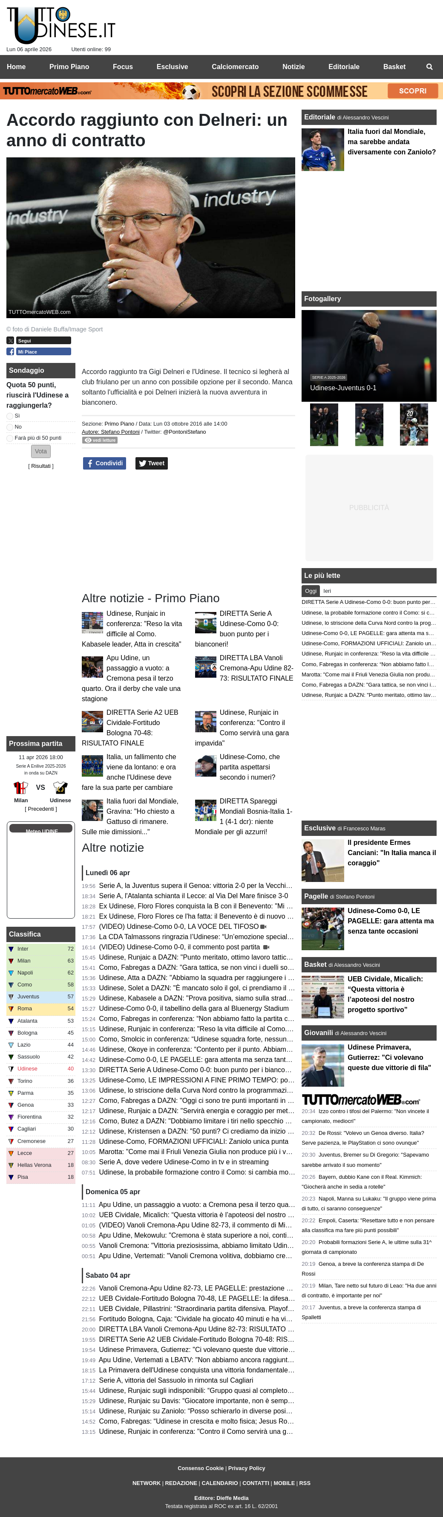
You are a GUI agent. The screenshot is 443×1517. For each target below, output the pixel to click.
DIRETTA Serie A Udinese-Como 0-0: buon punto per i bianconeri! (199, 1069)
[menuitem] (429, 67)
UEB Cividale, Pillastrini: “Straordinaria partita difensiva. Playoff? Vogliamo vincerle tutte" (232, 1308)
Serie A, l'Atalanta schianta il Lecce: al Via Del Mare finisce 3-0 (193, 895)
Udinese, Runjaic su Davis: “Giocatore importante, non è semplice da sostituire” (219, 1400)
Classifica (25, 934)
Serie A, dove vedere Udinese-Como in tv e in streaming (184, 1162)
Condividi (104, 463)
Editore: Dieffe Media (221, 1498)
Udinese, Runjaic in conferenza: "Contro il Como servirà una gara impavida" (213, 1431)
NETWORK (146, 1483)
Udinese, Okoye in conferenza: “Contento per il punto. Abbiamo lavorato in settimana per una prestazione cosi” (266, 1049)
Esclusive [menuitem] (172, 66)
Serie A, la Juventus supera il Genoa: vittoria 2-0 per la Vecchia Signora (207, 885)
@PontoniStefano (184, 432)
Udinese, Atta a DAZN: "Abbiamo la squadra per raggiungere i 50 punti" (207, 977)
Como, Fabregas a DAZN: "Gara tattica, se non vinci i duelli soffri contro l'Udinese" (223, 967)
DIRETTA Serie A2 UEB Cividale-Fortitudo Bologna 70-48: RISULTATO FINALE (219, 1339)
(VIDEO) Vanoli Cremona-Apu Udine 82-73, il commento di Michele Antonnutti (216, 1225)
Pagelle (316, 896)
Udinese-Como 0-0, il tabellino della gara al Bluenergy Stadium (194, 1008)
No (18, 426)
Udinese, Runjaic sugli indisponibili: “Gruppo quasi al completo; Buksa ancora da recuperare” (239, 1390)
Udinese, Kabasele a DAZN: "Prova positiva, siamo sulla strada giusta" (206, 998)
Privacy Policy (246, 1468)
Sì (17, 415)
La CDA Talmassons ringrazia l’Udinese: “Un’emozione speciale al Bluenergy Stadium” (229, 936)
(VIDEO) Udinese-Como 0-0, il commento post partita (180, 947)
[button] (41, 451)
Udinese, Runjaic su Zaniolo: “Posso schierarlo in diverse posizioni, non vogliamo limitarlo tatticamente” (255, 1411)
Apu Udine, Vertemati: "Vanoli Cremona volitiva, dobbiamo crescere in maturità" (218, 1255)
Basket (315, 964)
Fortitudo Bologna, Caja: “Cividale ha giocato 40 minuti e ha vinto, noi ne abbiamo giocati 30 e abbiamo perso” (265, 1319)
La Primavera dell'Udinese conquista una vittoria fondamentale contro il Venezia (219, 1370)
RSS (305, 1483)
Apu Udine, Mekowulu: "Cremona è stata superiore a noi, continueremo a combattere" (228, 1235)
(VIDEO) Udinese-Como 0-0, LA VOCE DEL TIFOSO (179, 926)
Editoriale (320, 117)
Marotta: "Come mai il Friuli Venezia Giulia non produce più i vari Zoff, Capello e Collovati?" (236, 1151)
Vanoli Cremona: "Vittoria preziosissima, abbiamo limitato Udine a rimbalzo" (213, 1245)
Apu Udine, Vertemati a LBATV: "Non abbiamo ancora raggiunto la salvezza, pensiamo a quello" (243, 1359)
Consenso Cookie (201, 1468)
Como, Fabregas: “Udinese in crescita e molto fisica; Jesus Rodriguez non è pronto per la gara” (243, 1421)
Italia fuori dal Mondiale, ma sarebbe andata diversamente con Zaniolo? (392, 142)
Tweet (152, 463)
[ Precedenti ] (41, 809)
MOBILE (284, 1483)
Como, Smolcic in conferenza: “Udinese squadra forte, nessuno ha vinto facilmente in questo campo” (251, 1039)
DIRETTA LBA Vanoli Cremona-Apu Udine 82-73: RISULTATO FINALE (256, 668)
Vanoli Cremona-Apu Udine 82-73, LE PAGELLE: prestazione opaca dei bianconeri (224, 1288)
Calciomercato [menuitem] (235, 66)
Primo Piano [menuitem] (69, 66)
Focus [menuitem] (123, 66)
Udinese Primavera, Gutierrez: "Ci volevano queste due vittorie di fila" (204, 1349)
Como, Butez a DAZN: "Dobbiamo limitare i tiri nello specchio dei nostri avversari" (222, 1121)
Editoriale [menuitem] (344, 66)
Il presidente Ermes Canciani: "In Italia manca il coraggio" (392, 853)
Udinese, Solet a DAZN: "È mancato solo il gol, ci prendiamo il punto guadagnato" (222, 988)
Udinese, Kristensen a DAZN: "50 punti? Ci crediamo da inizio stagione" (207, 1131)
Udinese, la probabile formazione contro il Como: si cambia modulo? (202, 1172)
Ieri (327, 591)
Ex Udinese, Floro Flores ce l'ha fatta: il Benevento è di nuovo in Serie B (208, 916)
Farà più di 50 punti (38, 438)
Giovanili (318, 1032)
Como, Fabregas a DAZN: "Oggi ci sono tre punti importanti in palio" (202, 1100)
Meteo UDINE (42, 832)
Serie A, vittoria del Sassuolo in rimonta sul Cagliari (176, 1380)
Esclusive (320, 828)
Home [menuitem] (16, 66)
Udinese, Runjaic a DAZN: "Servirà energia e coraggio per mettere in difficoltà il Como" (230, 1110)
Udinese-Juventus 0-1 (343, 388)
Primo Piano (119, 424)
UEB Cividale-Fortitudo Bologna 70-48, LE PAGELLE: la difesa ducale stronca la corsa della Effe (245, 1298)
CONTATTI (255, 1483)
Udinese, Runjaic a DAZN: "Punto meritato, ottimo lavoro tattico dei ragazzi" (213, 957)
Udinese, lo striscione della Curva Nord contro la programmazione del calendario (220, 1090)
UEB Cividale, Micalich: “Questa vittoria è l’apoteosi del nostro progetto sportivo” (220, 1214)
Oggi (310, 591)
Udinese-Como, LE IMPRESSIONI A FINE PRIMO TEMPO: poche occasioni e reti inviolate (236, 1080)
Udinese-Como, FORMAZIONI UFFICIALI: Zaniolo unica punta (194, 1141)
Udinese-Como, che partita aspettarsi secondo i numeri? (250, 767)
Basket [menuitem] (394, 66)
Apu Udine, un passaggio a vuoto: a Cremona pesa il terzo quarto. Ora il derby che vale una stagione (131, 678)
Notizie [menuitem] (293, 66)
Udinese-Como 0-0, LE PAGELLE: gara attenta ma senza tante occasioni (209, 1059)
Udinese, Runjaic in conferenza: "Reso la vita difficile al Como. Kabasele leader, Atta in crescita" (243, 1029)
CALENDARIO (219, 1483)
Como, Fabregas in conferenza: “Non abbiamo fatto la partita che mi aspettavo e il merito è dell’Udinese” (256, 1018)
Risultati (41, 466)
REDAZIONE (181, 1483)
